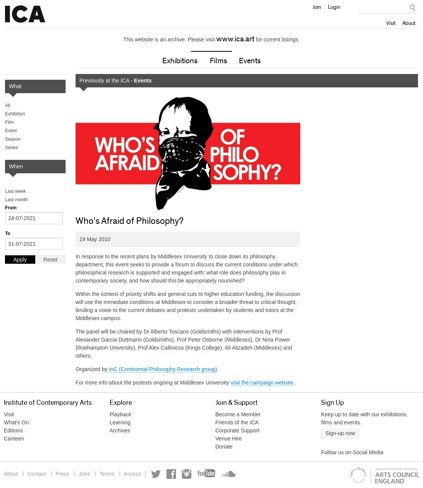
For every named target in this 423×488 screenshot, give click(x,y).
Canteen (14, 438)
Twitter (156, 474)
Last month (16, 199)
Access (132, 474)
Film (9, 122)
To (7, 233)
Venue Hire (229, 438)
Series (11, 147)
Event (11, 130)
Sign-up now (340, 433)
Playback (121, 414)
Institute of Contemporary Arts (25, 14)
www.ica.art (235, 39)
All (7, 105)
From (10, 207)
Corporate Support (238, 430)
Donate (224, 447)
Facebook (171, 474)
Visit (390, 23)
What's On (16, 422)
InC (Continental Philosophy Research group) (163, 369)
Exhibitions (180, 61)
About (408, 23)
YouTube (206, 474)
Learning (120, 422)
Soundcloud (227, 474)
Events (250, 61)
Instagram (186, 474)
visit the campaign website (262, 383)
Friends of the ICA (237, 422)
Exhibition (15, 114)
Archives (120, 430)
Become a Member (238, 414)
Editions (13, 430)
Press (62, 474)
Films (218, 61)
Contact (36, 474)
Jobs (84, 474)
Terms (107, 474)
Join (317, 7)
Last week (15, 191)
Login (334, 7)
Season (13, 139)
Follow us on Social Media (352, 452)
